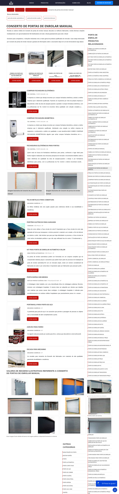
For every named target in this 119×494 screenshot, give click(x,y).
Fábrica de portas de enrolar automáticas (97, 49)
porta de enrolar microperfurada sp (99, 345)
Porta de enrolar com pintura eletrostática (97, 461)
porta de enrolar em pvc (95, 324)
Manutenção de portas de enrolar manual (98, 164)
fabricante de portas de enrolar (98, 230)
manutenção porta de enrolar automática (97, 247)
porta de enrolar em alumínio (97, 321)
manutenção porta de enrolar (97, 244)
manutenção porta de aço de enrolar (99, 241)
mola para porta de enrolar (97, 255)
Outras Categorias (69, 445)
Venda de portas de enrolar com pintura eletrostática (98, 450)
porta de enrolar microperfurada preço (98, 341)
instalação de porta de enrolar (98, 237)
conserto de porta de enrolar (97, 195)
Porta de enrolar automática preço (99, 82)
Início (31, 3)
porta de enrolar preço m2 (96, 362)
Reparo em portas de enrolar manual (99, 176)
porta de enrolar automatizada (98, 287)
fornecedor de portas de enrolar (98, 234)
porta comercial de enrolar (97, 258)
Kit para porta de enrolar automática (100, 57)
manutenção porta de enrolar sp (98, 252)
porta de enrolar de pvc (95, 311)
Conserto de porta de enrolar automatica (97, 131)
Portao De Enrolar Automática (97, 489)
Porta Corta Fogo (68, 465)
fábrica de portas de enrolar (97, 224)
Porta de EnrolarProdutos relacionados (95, 39)
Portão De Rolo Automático (96, 478)
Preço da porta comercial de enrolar (99, 79)
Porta (65, 459)
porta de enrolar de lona (96, 307)
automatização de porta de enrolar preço (99, 186)
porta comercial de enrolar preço (98, 262)
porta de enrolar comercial (97, 297)
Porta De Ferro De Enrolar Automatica (96, 484)
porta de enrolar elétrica (96, 314)
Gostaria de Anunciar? (104, 3)
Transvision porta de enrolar (97, 438)
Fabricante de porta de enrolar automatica (98, 127)
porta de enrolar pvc (49, 18)
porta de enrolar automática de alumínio (98, 272)
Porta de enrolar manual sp (97, 96)
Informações (60, 3)
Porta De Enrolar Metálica (96, 474)
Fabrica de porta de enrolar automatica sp (97, 118)
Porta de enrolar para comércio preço (98, 99)
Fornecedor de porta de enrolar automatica (98, 144)
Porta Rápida (67, 482)
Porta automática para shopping (98, 76)
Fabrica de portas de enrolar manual (99, 152)
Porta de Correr (68, 472)
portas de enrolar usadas (34, 18)
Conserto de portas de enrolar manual (98, 168)
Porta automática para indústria (98, 72)
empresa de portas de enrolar (97, 217)
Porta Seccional (68, 486)
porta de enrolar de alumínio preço (99, 304)
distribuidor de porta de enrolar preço (98, 205)
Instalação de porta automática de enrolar (99, 446)
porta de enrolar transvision (97, 372)
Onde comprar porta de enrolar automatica (98, 122)
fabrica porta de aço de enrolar (98, 227)
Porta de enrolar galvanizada (97, 92)
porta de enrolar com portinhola (98, 294)
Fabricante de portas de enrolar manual (98, 155)
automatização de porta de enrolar (99, 183)
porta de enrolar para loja (96, 355)
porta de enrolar (93, 265)
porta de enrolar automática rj (16, 18)
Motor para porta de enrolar (97, 69)
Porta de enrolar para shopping (98, 103)
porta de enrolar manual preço (98, 338)
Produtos (44, 3)
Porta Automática (68, 462)
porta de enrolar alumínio (96, 268)
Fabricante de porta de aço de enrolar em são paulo (97, 441)
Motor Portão (67, 455)
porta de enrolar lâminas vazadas (98, 331)
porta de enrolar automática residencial (97, 276)
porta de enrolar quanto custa (98, 369)
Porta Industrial (68, 479)
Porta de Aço (67, 469)
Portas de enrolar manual (96, 149)
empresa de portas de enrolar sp (98, 220)
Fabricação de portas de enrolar (98, 53)
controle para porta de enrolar (98, 198)
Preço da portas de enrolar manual (99, 173)
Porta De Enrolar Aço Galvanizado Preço (99, 465)
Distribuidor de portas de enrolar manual (99, 160)
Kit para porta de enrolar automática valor (100, 65)
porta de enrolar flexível (96, 327)
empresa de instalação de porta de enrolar (98, 213)
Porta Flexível (67, 475)
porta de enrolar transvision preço (99, 375)
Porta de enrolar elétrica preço (98, 89)
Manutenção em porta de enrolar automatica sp (98, 114)
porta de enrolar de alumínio (97, 301)
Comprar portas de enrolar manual (99, 179)
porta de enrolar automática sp (98, 284)
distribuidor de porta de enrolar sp (99, 209)
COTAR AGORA (16, 80)
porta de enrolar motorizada (97, 349)
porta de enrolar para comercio (98, 352)
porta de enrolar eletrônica (97, 317)
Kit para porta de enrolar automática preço (100, 60)
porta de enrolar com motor (97, 291)
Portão (65, 492)
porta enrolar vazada (95, 416)
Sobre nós (76, 3)
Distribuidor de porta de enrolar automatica (98, 140)
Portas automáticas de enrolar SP (98, 110)
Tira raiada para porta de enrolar (98, 458)
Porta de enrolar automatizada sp (99, 86)
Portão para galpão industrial (97, 107)
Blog (89, 3)
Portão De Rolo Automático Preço (98, 481)
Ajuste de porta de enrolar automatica (96, 135)
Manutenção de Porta (69, 452)
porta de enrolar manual (96, 334)
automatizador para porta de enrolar (97, 191)
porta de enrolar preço (95, 359)
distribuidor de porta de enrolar (98, 202)
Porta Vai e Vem (67, 489)
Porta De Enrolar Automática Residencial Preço (97, 470)
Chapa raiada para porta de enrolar (99, 454)
